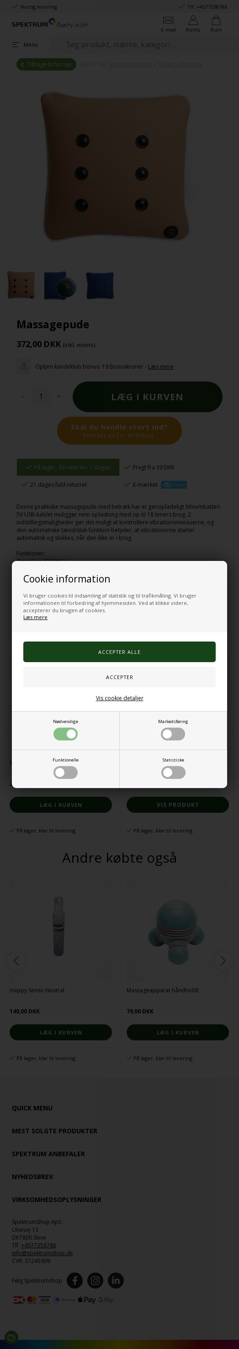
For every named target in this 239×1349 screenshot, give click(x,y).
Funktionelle (66, 768)
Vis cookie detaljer (119, 698)
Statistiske (173, 768)
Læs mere (35, 617)
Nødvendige (65, 729)
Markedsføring (173, 729)
